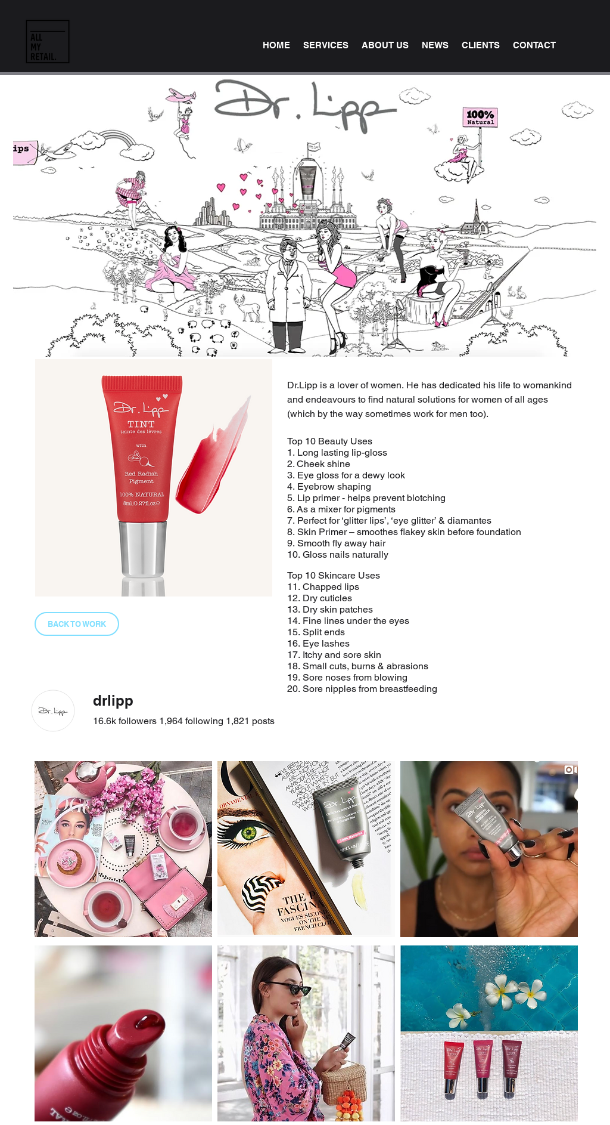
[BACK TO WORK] (77, 624)
